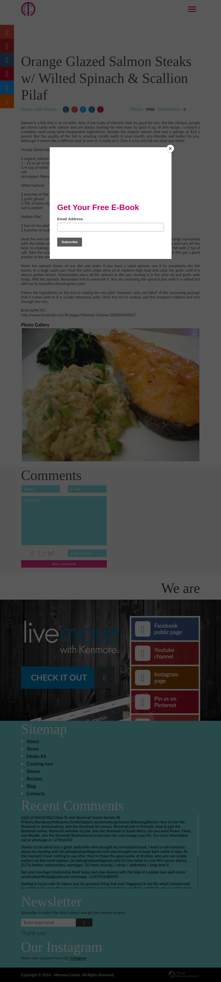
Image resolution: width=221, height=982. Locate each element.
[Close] (170, 148)
